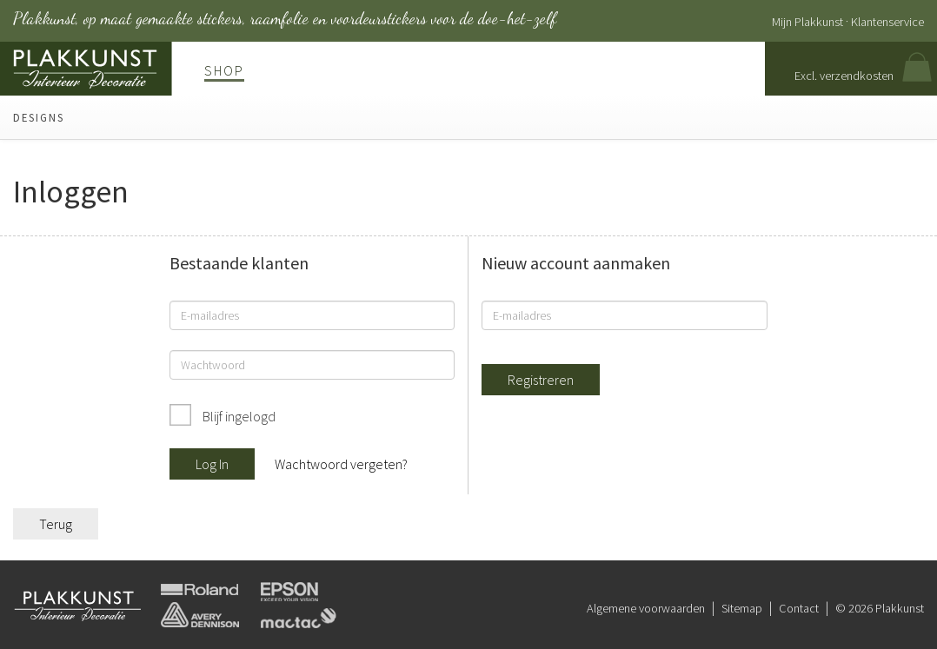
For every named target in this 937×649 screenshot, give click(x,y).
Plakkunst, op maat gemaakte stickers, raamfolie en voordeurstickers (284, 18)
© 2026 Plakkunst (879, 608)
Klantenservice (887, 22)
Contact (799, 608)
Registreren (541, 379)
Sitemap (741, 608)
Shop (224, 70)
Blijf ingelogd (238, 416)
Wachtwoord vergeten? (341, 464)
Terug (55, 524)
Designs (38, 117)
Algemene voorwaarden (646, 608)
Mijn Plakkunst (807, 22)
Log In (212, 464)
